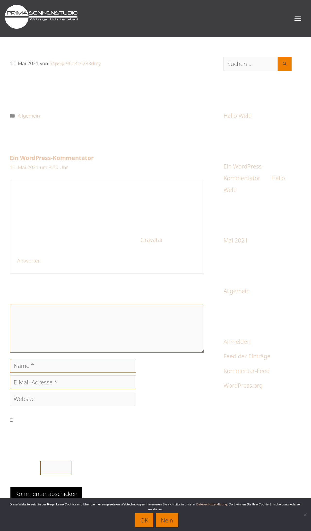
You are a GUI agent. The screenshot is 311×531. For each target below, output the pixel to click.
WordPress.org (243, 385)
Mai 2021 (236, 240)
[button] (298, 18)
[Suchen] (285, 64)
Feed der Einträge (247, 356)
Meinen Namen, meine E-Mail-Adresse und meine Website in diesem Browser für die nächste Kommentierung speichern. (106, 420)
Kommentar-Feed (247, 371)
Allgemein (29, 115)
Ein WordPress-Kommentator (52, 158)
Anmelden (237, 341)
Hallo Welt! (238, 116)
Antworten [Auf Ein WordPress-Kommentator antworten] (29, 260)
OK (144, 520)
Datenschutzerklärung (211, 504)
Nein (167, 520)
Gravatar (151, 240)
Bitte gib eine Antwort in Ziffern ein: (56, 446)
